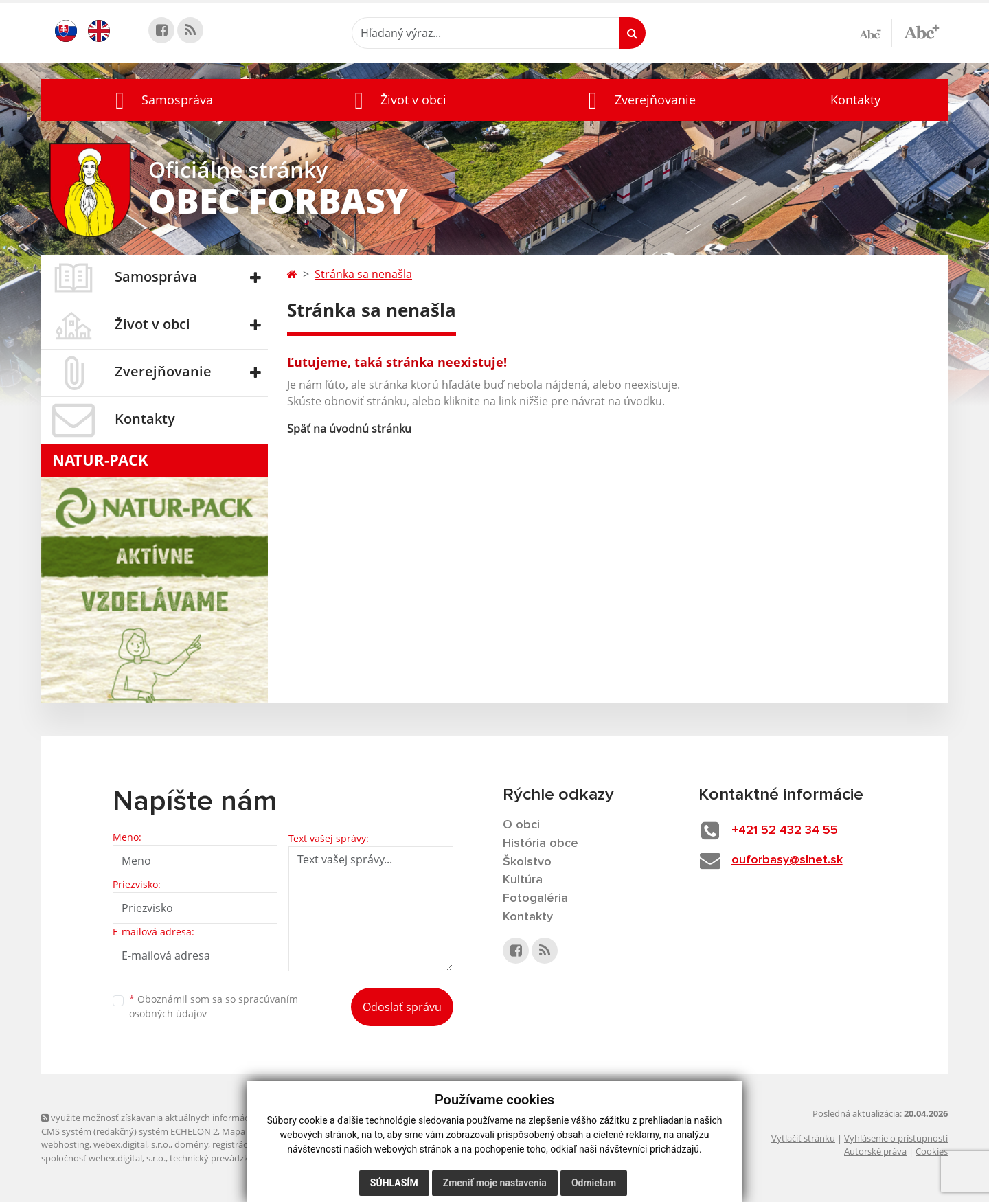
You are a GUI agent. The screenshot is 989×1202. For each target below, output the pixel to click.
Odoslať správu (402, 1006)
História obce (540, 843)
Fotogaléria (535, 898)
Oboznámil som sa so (213, 1006)
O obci (521, 825)
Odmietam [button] (593, 1182)
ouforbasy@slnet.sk (787, 860)
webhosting (65, 1144)
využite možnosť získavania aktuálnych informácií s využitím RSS (177, 1117)
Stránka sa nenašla (363, 274)
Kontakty (855, 99)
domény (191, 1144)
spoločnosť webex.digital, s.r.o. (103, 1158)
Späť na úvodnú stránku (349, 428)
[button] (160, 100)
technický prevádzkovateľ (222, 1158)
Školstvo (527, 862)
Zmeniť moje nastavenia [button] (495, 1182)
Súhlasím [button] (394, 1182)
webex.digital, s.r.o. (131, 1144)
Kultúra (523, 880)
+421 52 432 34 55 (784, 830)
